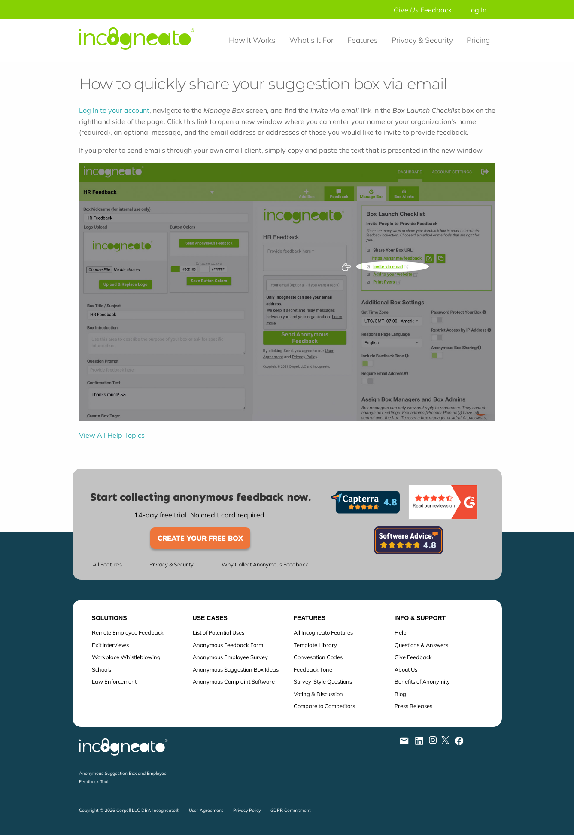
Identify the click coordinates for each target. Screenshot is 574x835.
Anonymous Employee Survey (230, 656)
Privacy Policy (247, 810)
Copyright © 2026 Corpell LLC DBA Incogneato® (129, 810)
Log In (476, 10)
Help (401, 632)
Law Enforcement (114, 681)
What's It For (311, 40)
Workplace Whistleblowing (126, 656)
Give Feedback (423, 10)
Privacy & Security (422, 40)
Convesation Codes (318, 656)
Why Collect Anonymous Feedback (265, 564)
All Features (107, 564)
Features (362, 40)
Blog (400, 693)
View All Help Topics (112, 435)
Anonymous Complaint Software (234, 681)
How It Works (252, 40)
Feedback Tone (313, 669)
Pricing (478, 40)
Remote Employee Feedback (128, 632)
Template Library (315, 644)
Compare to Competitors (324, 705)
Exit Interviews (110, 644)
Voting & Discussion (318, 693)
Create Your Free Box (200, 538)
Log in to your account (114, 110)
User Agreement (206, 810)
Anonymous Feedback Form (228, 644)
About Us (406, 669)
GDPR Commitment (290, 810)
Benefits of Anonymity (422, 681)
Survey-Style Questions (323, 681)
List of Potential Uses (218, 632)
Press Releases (413, 705)
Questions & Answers (421, 644)
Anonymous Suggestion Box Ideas (236, 669)
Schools (101, 669)
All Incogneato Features (323, 632)
